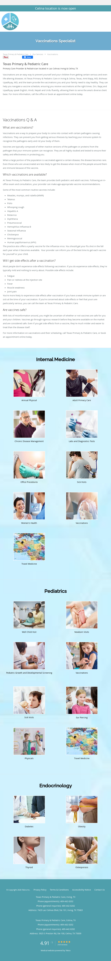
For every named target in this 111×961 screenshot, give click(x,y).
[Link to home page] (12, 21)
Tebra (68, 950)
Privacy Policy (40, 889)
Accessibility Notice (81, 889)
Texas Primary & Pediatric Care (15, 54)
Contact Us (99, 889)
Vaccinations (52, 54)
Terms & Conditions (59, 889)
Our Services (38, 54)
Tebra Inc (26, 889)
